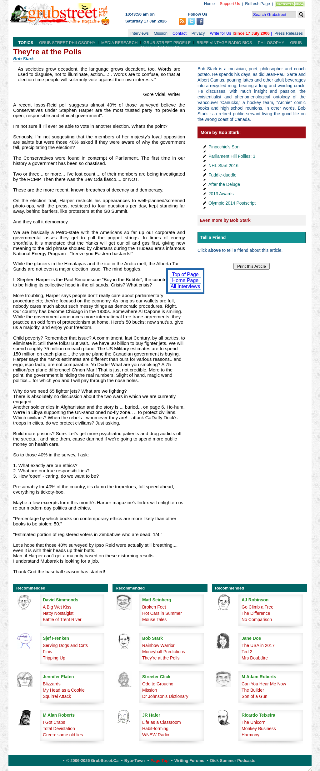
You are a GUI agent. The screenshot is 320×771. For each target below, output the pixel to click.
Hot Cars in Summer (162, 613)
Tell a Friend (213, 237)
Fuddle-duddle (222, 174)
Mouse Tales (154, 619)
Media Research (119, 42)
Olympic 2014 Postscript (232, 203)
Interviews (139, 33)
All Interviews (185, 286)
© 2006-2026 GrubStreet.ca (92, 760)
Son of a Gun (255, 696)
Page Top (160, 760)
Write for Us (220, 33)
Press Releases (288, 33)
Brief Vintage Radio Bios (224, 42)
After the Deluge (224, 184)
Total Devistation (59, 728)
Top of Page (185, 274)
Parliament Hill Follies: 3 (231, 156)
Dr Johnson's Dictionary (165, 696)
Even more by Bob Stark (225, 220)
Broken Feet (154, 606)
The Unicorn (253, 722)
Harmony (250, 734)
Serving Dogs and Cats (65, 645)
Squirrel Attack (57, 696)
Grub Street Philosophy (67, 42)
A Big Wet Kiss (57, 606)
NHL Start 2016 (223, 165)
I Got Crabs (54, 722)
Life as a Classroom (161, 722)
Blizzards (52, 683)
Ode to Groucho (157, 683)
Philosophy (271, 42)
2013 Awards (221, 193)
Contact (179, 33)
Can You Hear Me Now (264, 683)
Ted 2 (247, 651)
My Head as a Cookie (64, 690)
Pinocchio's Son (223, 146)
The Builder (253, 690)
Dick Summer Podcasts (232, 760)
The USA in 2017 (258, 645)
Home (209, 3)
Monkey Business (259, 728)
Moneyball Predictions (163, 651)
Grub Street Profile (167, 42)
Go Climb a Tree (257, 606)
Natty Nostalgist (58, 613)
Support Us (230, 3)
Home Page (185, 280)
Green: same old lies (63, 734)
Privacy (198, 33)
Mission (161, 33)
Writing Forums (189, 760)
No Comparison (257, 619)
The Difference (256, 613)
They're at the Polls (160, 657)
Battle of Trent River (62, 619)
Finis (47, 651)
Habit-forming (155, 728)
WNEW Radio (155, 734)
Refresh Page (257, 3)
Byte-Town (134, 760)
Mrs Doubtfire (255, 657)
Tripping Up (54, 657)
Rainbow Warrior (158, 645)
